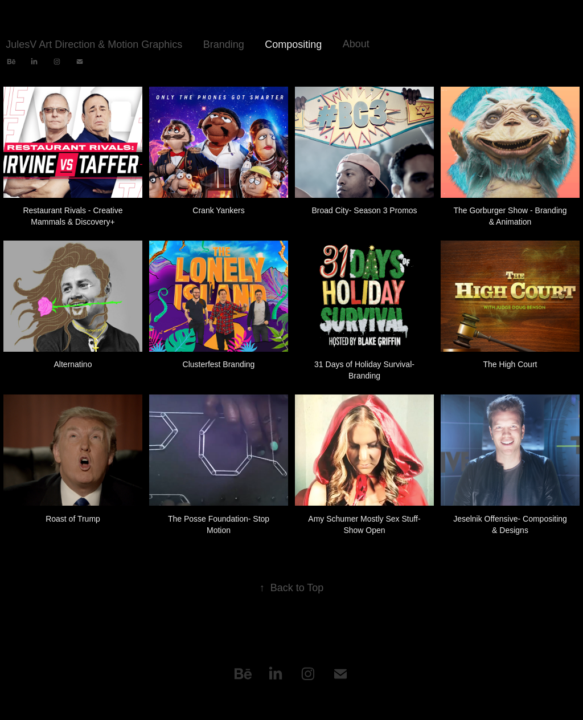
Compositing (293, 44)
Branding (223, 44)
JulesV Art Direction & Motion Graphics (94, 44)
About (356, 44)
